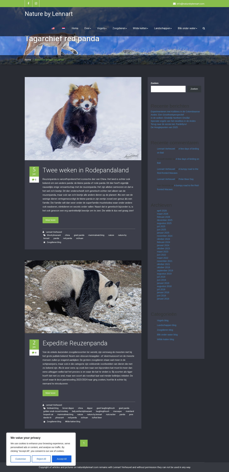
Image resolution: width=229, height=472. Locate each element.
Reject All (41, 459)
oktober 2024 (163, 239)
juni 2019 (161, 280)
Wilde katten (140, 28)
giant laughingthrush (106, 408)
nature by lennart (94, 414)
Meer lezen (50, 220)
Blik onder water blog (167, 334)
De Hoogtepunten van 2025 (164, 127)
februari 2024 (163, 242)
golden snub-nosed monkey (55, 411)
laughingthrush (102, 411)
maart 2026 (162, 214)
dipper (90, 408)
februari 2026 (163, 217)
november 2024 (164, 236)
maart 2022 (162, 258)
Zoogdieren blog (54, 242)
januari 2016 (163, 298)
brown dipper (68, 408)
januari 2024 (163, 245)
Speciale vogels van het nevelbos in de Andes (173, 121)
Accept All (62, 459)
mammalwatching (96, 235)
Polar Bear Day (186, 179)
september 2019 (165, 270)
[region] (41, 449)
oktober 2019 (163, 267)
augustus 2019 (164, 273)
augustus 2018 (164, 286)
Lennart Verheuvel (52, 232)
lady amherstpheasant (82, 411)
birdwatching (52, 408)
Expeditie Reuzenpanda (75, 343)
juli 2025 (161, 226)
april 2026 (162, 210)
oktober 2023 (163, 248)
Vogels (102, 28)
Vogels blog (162, 320)
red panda (67, 238)
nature (111, 235)
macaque (117, 411)
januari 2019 (163, 283)
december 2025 (164, 220)
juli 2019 (161, 277)
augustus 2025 (164, 223)
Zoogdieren (120, 28)
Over (87, 28)
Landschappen (163, 28)
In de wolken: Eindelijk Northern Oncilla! (170, 118)
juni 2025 (161, 229)
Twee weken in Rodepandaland (86, 170)
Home (75, 28)
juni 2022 (161, 254)
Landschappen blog (166, 325)
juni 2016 (161, 295)
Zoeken (155, 83)
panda (56, 238)
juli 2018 (161, 289)
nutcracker (111, 414)
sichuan (79, 238)
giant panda (79, 235)
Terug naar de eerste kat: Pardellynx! (169, 124)
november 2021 (164, 261)
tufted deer (97, 418)
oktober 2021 (163, 264)
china (67, 235)
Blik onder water (187, 28)
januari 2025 (163, 232)
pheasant (59, 418)
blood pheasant (54, 235)
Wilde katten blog (72, 421)
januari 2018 (163, 292)
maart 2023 (162, 251)
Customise (20, 459)
